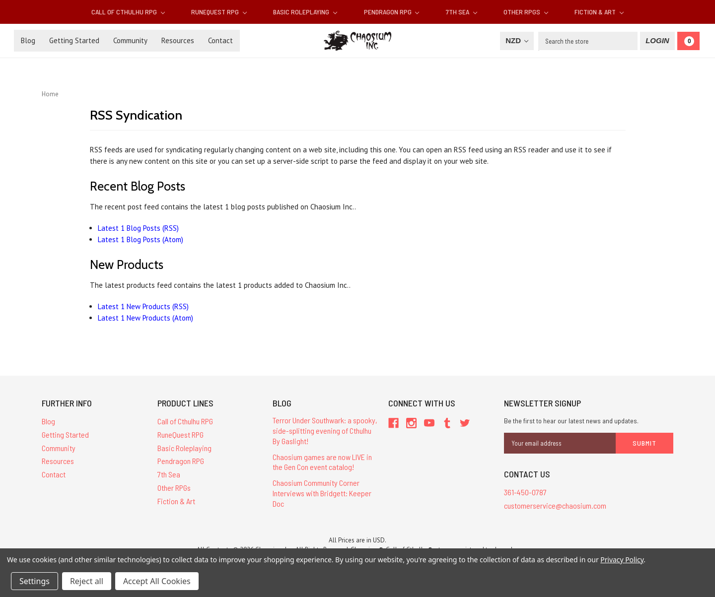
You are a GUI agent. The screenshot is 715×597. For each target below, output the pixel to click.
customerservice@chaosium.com (555, 505)
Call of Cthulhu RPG (128, 11)
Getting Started (74, 40)
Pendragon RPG (392, 11)
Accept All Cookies (157, 581)
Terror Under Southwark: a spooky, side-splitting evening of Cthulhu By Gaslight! (325, 430)
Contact (220, 40)
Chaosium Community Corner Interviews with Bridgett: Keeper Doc (322, 493)
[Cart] (688, 41)
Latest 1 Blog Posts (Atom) (140, 239)
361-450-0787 (525, 492)
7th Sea (461, 11)
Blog (28, 40)
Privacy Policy (622, 559)
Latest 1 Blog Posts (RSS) (138, 228)
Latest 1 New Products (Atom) (145, 318)
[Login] (657, 41)
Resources (177, 40)
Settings (34, 581)
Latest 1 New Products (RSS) (143, 306)
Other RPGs (525, 11)
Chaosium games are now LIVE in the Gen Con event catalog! (322, 462)
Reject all (86, 581)
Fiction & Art (599, 11)
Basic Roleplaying (305, 11)
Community (130, 40)
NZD (516, 40)
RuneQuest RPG (219, 11)
